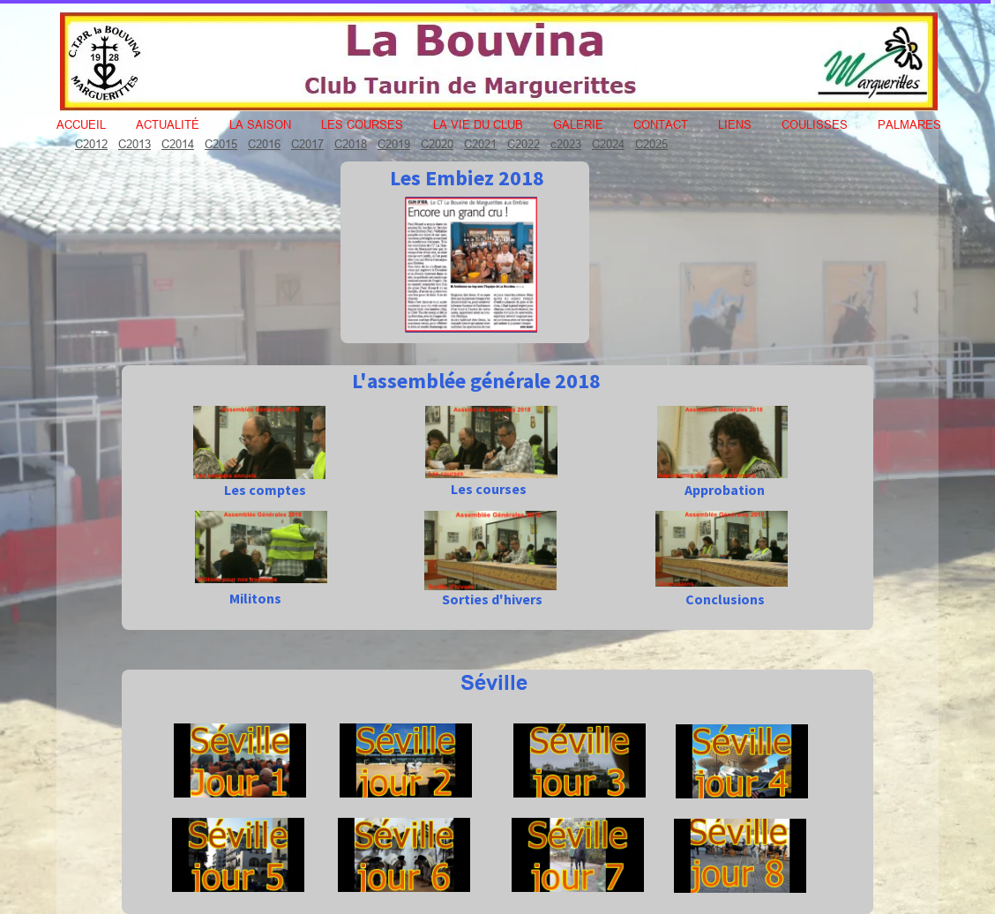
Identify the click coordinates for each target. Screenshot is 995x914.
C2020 (437, 144)
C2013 (134, 144)
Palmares (909, 124)
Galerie (578, 124)
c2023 (565, 144)
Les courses (362, 124)
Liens (735, 124)
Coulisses (815, 124)
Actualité (167, 124)
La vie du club (478, 124)
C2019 (394, 144)
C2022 (523, 144)
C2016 (264, 144)
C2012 (91, 144)
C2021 (480, 144)
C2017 (307, 144)
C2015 (221, 144)
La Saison (260, 124)
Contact (660, 124)
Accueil (81, 124)
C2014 (177, 144)
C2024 (608, 144)
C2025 (651, 144)
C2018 (350, 144)
